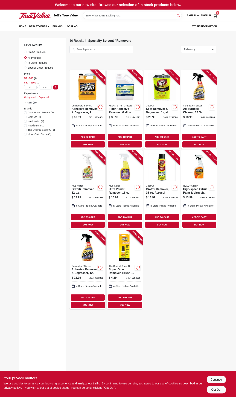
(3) (41, 112)
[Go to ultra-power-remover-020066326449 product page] (124, 189)
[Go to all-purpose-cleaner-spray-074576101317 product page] (199, 109)
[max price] (45, 87)
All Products (34, 58)
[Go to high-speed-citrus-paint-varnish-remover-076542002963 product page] (199, 189)
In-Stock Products (37, 63)
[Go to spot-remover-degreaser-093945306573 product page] (162, 109)
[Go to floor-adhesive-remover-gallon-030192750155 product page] (124, 109)
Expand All (44, 97)
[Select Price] (55, 87)
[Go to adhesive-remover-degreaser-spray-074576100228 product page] (87, 269)
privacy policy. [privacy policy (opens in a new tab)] (12, 387)
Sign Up (206, 15)
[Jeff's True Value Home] (35, 15)
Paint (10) (32, 102)
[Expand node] (25, 102)
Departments (38, 26)
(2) (34, 116)
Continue (216, 379)
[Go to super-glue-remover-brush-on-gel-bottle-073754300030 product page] (124, 269)
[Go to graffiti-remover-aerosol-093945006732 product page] (162, 189)
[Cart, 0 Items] (215, 15)
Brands (58, 26)
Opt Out (216, 389)
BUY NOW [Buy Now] (88, 144)
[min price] (30, 87)
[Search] (178, 15)
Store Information (204, 26)
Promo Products (36, 52)
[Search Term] (132, 15)
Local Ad (72, 26)
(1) (36, 125)
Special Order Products (40, 68)
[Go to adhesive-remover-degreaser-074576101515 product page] (87, 109)
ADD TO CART (88, 137)
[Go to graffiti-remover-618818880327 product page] (87, 189)
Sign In (191, 15)
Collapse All (30, 97)
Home (22, 26)
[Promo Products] (25, 52)
